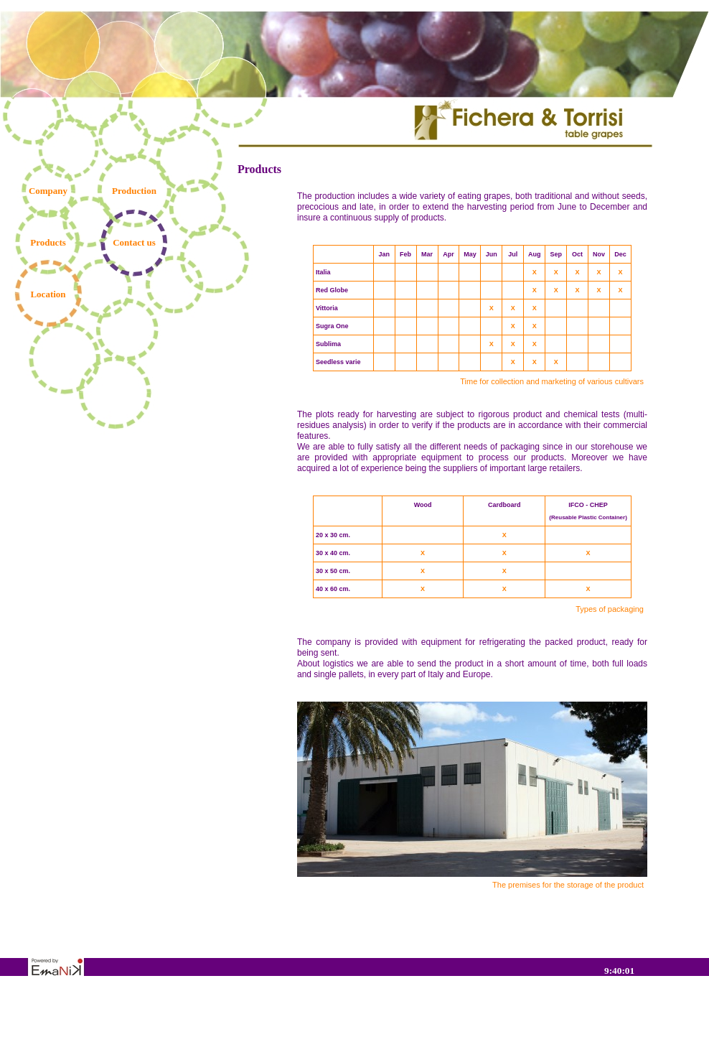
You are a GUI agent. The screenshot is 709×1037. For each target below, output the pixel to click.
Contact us (134, 242)
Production (134, 190)
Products (48, 242)
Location (47, 294)
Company (48, 190)
